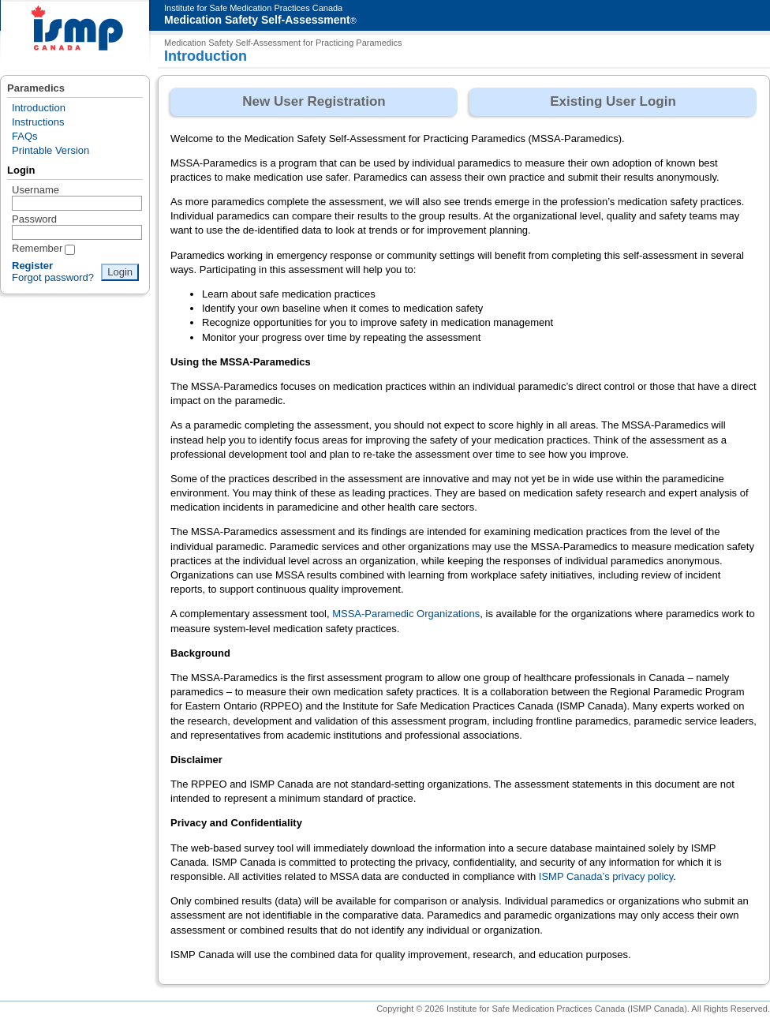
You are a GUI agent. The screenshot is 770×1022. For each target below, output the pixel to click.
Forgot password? (53, 277)
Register (32, 265)
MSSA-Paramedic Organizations (406, 614)
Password (34, 219)
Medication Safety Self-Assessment (257, 19)
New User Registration (313, 101)
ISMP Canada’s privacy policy (606, 876)
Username (35, 190)
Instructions (38, 122)
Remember (37, 248)
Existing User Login (613, 101)
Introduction (38, 108)
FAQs (25, 136)
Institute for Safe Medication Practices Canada (253, 8)
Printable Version (50, 150)
